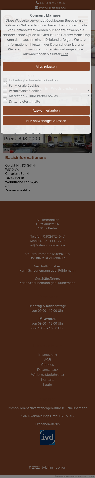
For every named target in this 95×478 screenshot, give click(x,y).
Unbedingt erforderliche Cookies (33, 80)
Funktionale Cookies (24, 85)
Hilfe (64, 54)
